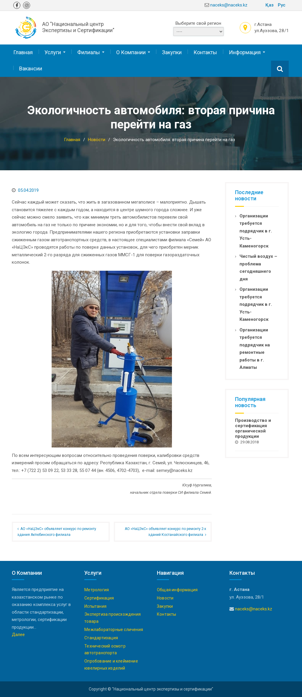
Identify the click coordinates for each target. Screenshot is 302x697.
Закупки (172, 52)
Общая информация (177, 589)
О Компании (131, 52)
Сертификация (99, 597)
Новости (165, 597)
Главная (23, 52)
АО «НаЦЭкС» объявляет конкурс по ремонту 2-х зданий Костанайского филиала (165, 531)
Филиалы (88, 52)
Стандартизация (101, 637)
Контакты (205, 52)
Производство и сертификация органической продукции (253, 428)
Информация (245, 52)
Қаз (269, 5)
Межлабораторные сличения (113, 629)
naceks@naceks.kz (228, 5)
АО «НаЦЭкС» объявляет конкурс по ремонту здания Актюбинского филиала (56, 531)
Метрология (96, 589)
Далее (18, 634)
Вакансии (30, 68)
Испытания (95, 606)
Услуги (53, 52)
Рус (281, 5)
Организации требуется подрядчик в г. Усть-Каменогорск (255, 230)
